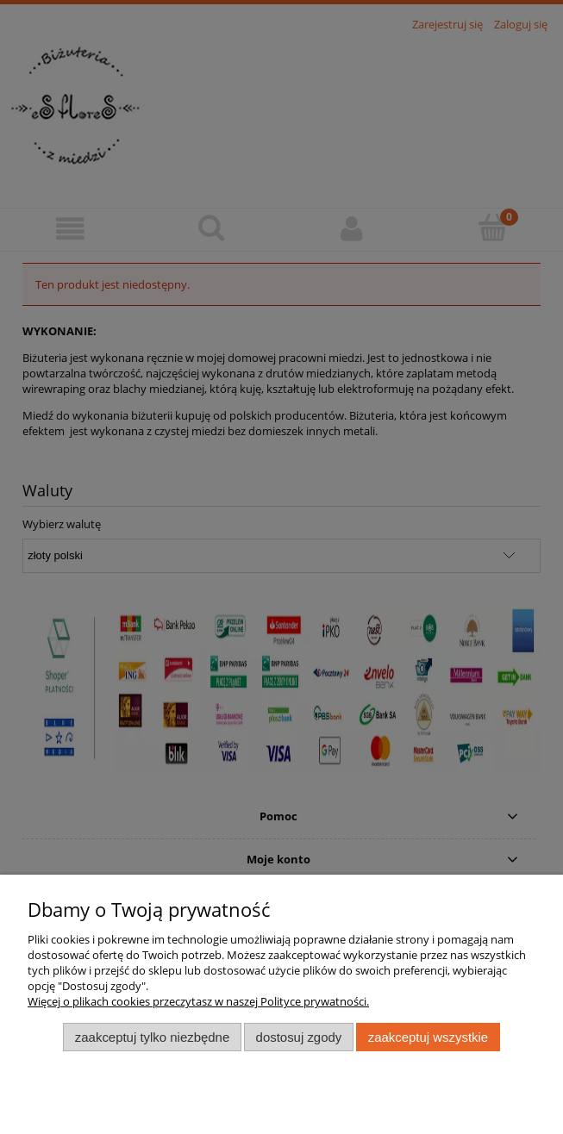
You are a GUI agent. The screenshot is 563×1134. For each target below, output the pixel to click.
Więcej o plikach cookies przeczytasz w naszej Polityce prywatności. (198, 1001)
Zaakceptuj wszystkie (428, 1037)
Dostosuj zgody (299, 1037)
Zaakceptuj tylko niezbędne (152, 1037)
